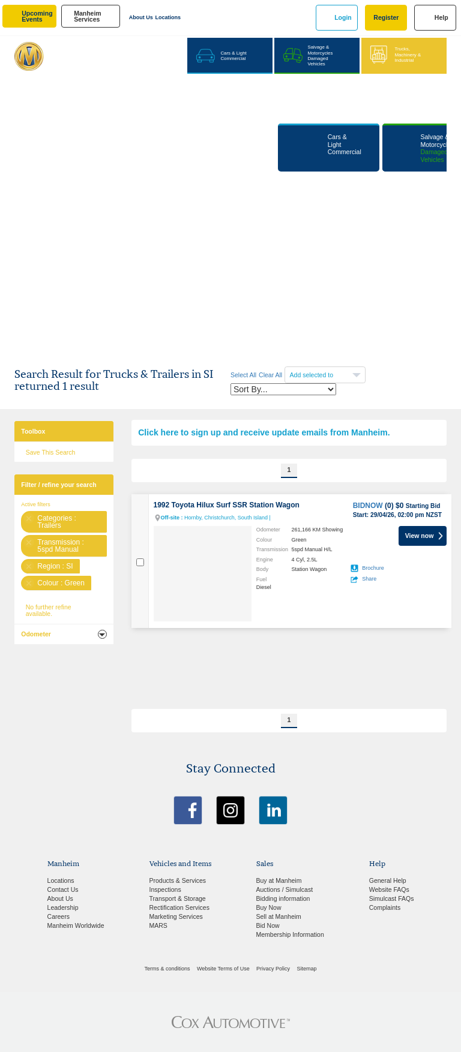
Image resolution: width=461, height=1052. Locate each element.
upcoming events (37, 16)
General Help (387, 880)
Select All (243, 374)
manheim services (87, 16)
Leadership (63, 907)
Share (369, 579)
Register (386, 17)
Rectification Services (179, 907)
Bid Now (268, 925)
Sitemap (306, 969)
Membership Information (290, 934)
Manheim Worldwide (75, 925)
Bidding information (283, 898)
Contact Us (63, 889)
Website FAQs (389, 889)
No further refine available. (48, 610)
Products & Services (177, 880)
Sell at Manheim (278, 916)
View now (419, 535)
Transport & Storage (177, 898)
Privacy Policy (273, 969)
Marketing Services (176, 916)
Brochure (373, 568)
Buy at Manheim (279, 880)
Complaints (385, 907)
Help (441, 17)
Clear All (270, 374)
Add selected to (312, 374)
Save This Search (51, 452)
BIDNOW (368, 505)
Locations (168, 17)
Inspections (165, 889)
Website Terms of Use (223, 969)
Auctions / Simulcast (284, 889)
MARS (158, 925)
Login (343, 17)
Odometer (36, 634)
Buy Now (269, 907)
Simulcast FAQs (391, 898)
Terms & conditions (167, 969)
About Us (141, 17)
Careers (58, 916)
